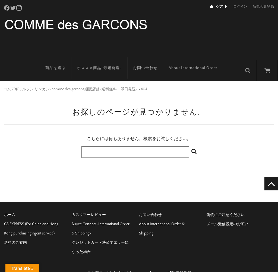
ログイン (240, 6)
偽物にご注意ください (226, 203)
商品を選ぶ (63, 58)
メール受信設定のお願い (227, 212)
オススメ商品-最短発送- (106, 58)
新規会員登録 (263, 6)
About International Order (200, 58)
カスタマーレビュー (89, 203)
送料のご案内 (15, 230)
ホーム (9, 203)
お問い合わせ (152, 58)
